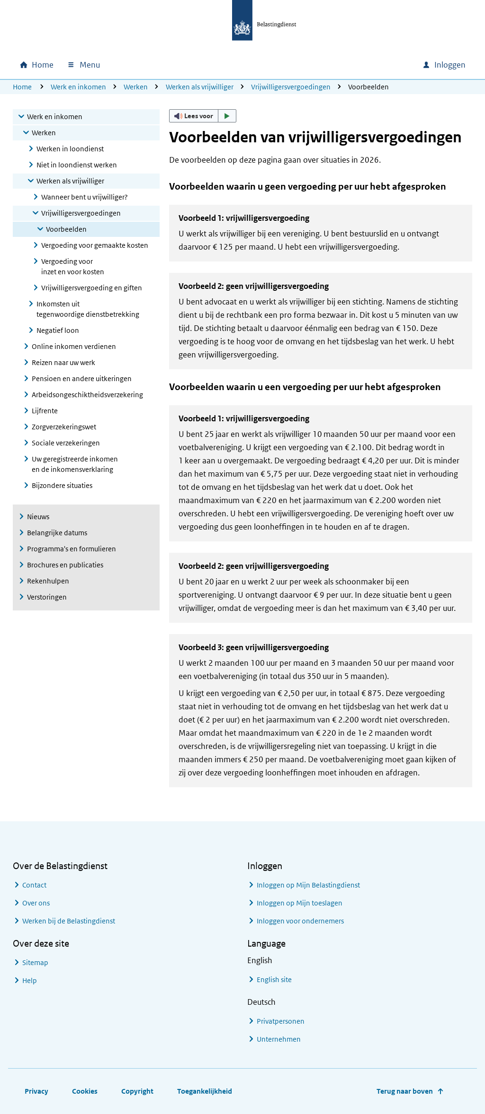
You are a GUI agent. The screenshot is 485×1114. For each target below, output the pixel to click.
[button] (202, 115)
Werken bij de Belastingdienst (68, 920)
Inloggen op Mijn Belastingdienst (308, 884)
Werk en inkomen (78, 86)
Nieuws (38, 516)
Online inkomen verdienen (74, 346)
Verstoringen (47, 596)
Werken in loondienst (70, 148)
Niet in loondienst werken (76, 164)
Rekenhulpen (48, 580)
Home (22, 86)
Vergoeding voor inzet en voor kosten (72, 266)
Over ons (36, 902)
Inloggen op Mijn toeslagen (299, 902)
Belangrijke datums (57, 532)
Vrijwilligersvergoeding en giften (91, 287)
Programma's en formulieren (71, 548)
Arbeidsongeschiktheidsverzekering (87, 394)
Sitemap (35, 962)
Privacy (36, 1091)
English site (274, 979)
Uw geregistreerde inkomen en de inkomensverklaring (75, 464)
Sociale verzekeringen (66, 442)
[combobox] (334, 64)
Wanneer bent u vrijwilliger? (84, 196)
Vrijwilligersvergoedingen (291, 86)
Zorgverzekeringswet (64, 426)
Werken (136, 86)
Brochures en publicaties (65, 564)
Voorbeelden (66, 229)
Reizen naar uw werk (63, 362)
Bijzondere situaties (62, 485)
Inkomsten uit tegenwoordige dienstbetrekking (87, 309)
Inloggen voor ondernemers (300, 920)
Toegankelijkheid (204, 1091)
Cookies (85, 1091)
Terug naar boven (405, 1091)
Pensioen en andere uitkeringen (82, 378)
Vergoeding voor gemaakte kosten (94, 245)
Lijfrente (45, 410)
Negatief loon (57, 330)
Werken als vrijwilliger (200, 86)
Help (29, 980)
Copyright (137, 1091)
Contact (34, 884)
